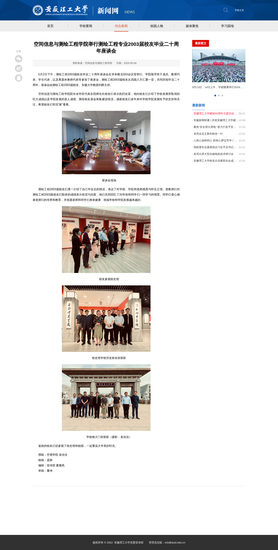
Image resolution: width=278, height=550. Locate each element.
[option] (218, 70)
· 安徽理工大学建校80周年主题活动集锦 (215, 113)
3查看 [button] (222, 95)
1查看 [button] (215, 95)
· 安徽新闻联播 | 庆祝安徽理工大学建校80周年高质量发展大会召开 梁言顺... (215, 120)
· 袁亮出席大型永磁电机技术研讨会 (212, 153)
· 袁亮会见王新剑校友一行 (207, 133)
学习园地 (227, 26)
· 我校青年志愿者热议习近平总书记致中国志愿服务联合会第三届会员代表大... (215, 147)
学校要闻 (85, 26)
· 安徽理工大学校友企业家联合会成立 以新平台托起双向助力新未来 (215, 160)
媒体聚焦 (192, 26)
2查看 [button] (219, 95)
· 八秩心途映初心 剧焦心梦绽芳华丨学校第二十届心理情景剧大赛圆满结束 (215, 140)
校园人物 (156, 26)
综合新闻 (121, 26)
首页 (50, 26)
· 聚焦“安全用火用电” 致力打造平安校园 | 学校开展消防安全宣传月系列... (215, 126)
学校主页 (239, 10)
